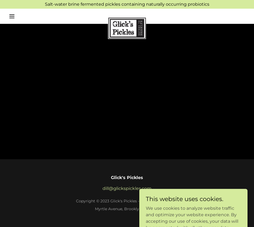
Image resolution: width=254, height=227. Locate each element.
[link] (127, 19)
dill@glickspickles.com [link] (127, 188)
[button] (24, 16)
